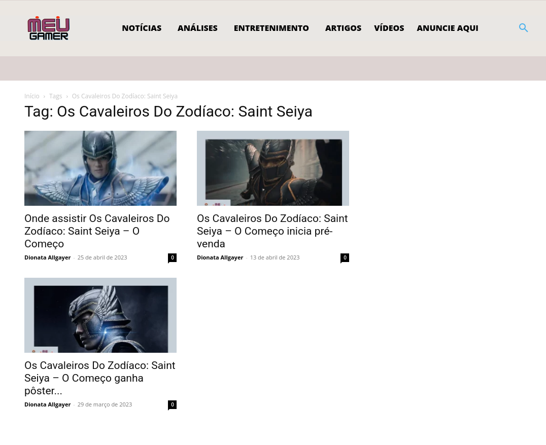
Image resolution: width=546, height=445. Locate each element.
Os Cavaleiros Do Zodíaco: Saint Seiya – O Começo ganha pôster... (100, 378)
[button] (523, 28)
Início (32, 96)
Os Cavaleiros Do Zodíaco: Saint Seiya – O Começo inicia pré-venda (272, 231)
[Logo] (49, 28)
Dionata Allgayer (47, 257)
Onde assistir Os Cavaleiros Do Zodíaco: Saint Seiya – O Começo (97, 231)
